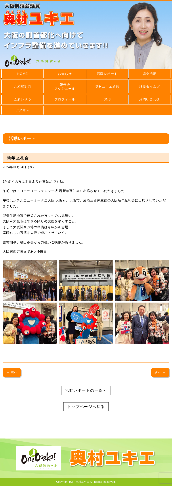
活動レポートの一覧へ (85, 390)
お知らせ (65, 74)
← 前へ (12, 372)
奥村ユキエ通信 (107, 86)
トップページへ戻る (86, 407)
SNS (107, 99)
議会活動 (149, 74)
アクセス (23, 110)
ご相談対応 (22, 86)
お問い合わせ (149, 99)
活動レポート (107, 74)
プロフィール (64, 99)
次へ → (160, 372)
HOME (22, 74)
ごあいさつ (22, 99)
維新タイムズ (149, 86)
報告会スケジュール (64, 87)
